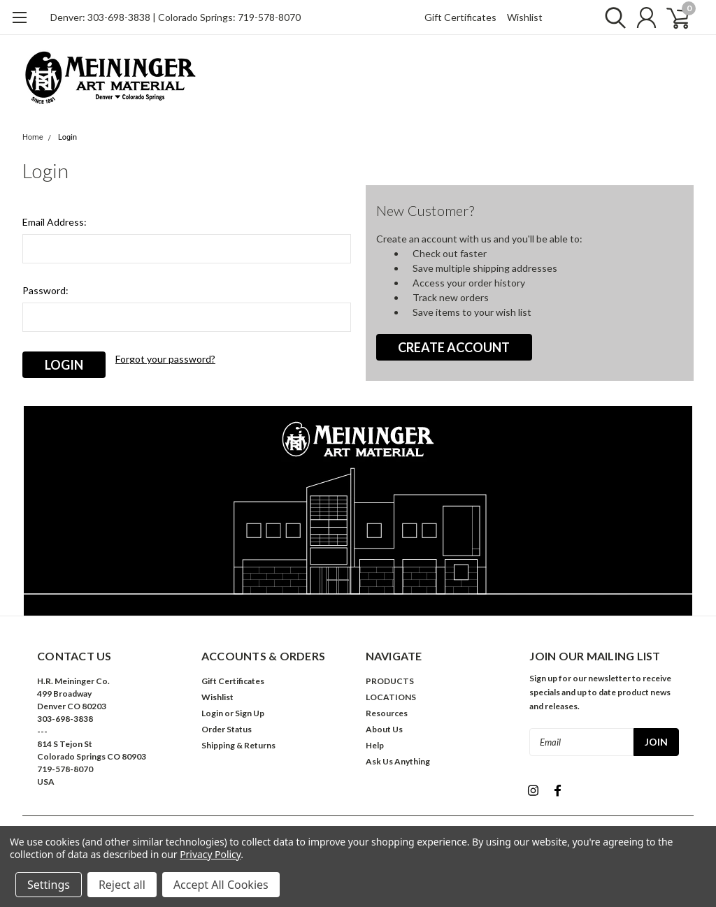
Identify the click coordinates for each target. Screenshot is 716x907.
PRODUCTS (390, 681)
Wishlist (525, 17)
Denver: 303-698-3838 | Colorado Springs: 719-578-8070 (175, 17)
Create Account (454, 347)
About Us (384, 729)
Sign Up (249, 713)
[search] (611, 17)
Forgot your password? (165, 359)
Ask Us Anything (398, 761)
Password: (45, 290)
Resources (387, 713)
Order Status (226, 729)
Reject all (122, 884)
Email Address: (54, 222)
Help (375, 745)
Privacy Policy (210, 854)
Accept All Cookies (220, 884)
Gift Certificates (460, 17)
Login (67, 137)
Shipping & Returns (238, 745)
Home (32, 137)
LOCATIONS (391, 697)
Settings (48, 884)
